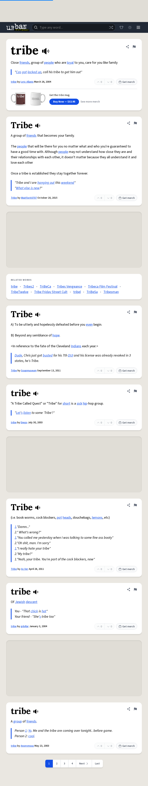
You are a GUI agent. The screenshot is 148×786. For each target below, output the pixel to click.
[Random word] (111, 27)
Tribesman (111, 292)
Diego (24, 422)
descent (31, 602)
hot (44, 611)
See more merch (90, 102)
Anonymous (27, 746)
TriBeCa (45, 286)
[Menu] (138, 27)
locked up (34, 72)
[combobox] (74, 27)
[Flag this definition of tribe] (134, 47)
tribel (77, 292)
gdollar (25, 626)
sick (79, 403)
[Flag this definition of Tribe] (135, 123)
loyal (70, 62)
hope (56, 335)
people (49, 62)
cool (31, 736)
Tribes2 (28, 286)
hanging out (46, 182)
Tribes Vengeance (69, 286)
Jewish (20, 602)
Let (18, 412)
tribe (14, 82)
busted (48, 355)
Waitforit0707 (29, 198)
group (17, 721)
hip (85, 403)
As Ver (24, 569)
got (24, 72)
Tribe (14, 198)
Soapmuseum (29, 371)
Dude (18, 355)
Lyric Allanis (27, 82)
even (89, 324)
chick (34, 611)
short (66, 403)
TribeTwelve (19, 292)
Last (97, 764)
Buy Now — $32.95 (64, 102)
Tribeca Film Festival (102, 286)
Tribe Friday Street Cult (50, 292)
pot (59, 517)
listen (27, 412)
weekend (67, 182)
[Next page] (84, 763)
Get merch (127, 82)
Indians (76, 346)
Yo (29, 730)
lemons (97, 517)
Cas (18, 72)
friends (24, 62)
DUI (70, 355)
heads (67, 517)
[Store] (121, 27)
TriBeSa (92, 292)
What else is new (28, 188)
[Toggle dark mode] (129, 27)
